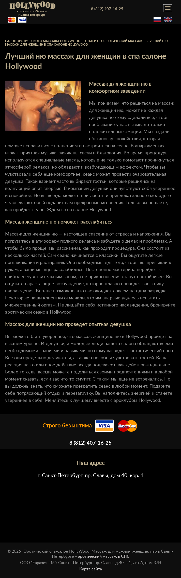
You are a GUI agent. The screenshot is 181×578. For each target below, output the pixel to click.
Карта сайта (90, 569)
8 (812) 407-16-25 (107, 9)
